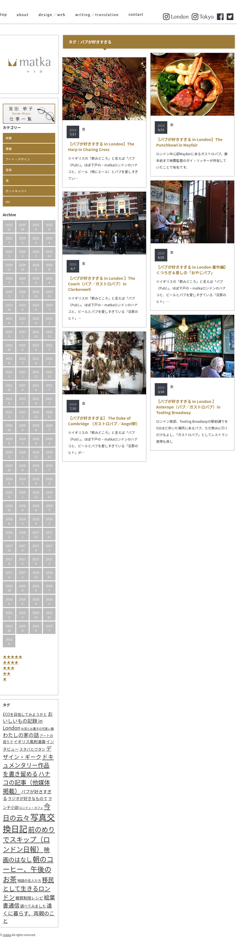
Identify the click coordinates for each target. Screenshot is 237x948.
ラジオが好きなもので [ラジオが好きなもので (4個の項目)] (27, 798)
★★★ (8, 667)
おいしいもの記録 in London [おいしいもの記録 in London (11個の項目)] (28, 720)
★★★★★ (12, 656)
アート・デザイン (18, 159)
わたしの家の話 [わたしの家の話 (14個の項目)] (21, 734)
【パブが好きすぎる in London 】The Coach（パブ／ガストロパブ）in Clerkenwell (101, 283)
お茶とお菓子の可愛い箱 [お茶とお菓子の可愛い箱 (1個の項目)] (37, 728)
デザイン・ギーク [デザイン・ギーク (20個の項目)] (27, 752)
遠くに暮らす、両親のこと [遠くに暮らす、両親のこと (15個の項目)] (28, 912)
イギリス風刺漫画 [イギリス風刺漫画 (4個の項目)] (29, 741)
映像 (9, 138)
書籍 (9, 148)
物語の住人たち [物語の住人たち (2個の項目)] (29, 880)
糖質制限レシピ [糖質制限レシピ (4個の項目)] (29, 898)
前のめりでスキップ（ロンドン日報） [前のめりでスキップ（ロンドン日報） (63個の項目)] (29, 839)
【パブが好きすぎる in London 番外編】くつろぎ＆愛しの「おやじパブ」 (192, 269)
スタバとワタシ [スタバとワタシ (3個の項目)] (32, 749)
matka (7, 935)
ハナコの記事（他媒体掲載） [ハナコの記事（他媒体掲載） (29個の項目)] (26, 782)
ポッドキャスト (16, 191)
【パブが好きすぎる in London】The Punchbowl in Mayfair (189, 142)
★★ (7, 673)
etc (8, 201)
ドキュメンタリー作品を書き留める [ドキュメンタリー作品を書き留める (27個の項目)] (28, 765)
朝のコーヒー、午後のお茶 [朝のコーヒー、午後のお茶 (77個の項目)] (28, 869)
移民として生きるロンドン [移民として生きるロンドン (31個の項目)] (28, 888)
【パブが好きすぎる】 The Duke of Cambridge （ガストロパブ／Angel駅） (104, 420)
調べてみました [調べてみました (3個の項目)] (33, 906)
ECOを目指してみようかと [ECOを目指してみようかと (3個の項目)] (25, 714)
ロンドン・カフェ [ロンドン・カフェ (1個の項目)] (31, 808)
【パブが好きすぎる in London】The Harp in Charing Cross (101, 146)
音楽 (9, 169)
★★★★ (10, 662)
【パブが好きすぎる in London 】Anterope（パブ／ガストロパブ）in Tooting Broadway (188, 406)
